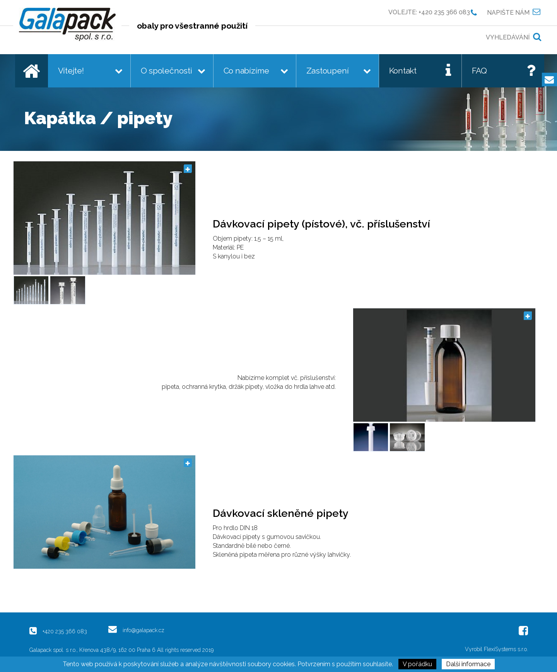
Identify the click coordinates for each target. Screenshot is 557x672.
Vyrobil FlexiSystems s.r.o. (496, 649)
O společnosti (166, 70)
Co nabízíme (247, 70)
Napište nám (508, 12)
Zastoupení (327, 70)
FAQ (479, 70)
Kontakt (403, 70)
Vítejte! (71, 70)
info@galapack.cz (143, 630)
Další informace (468, 664)
